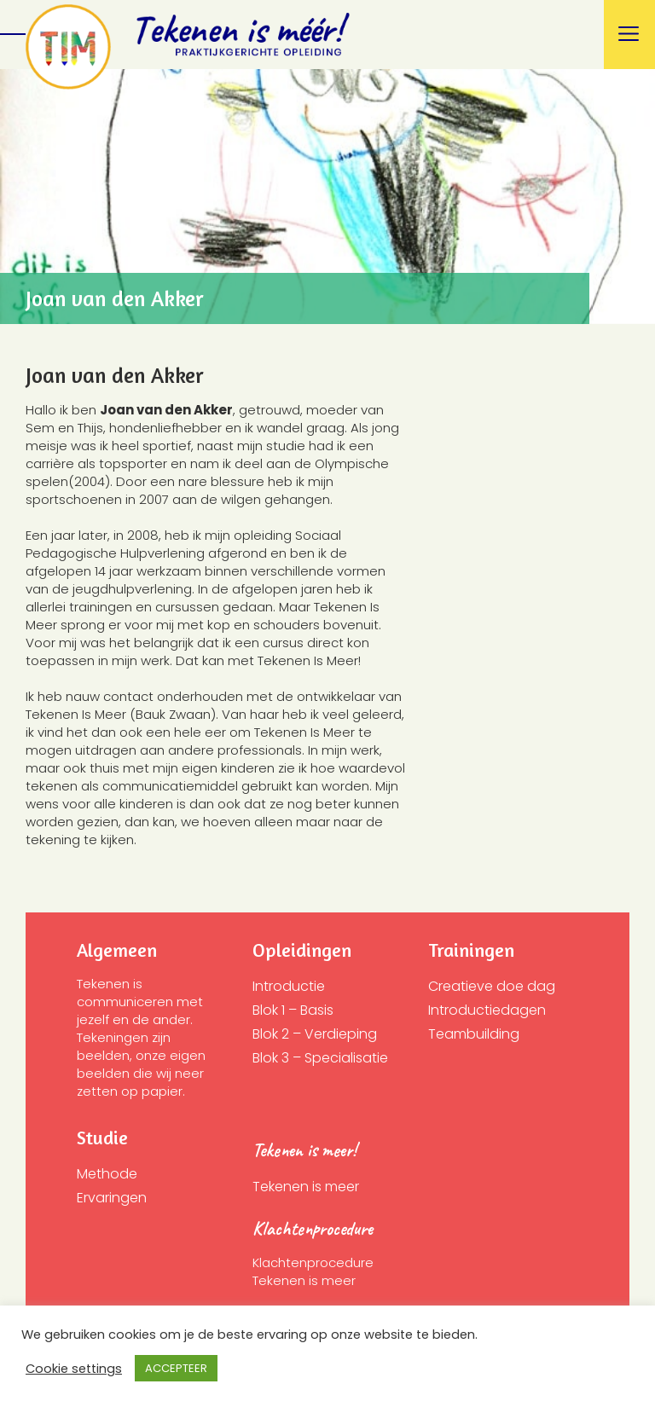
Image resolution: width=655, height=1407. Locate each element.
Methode (107, 1174)
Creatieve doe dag (491, 986)
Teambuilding (473, 1034)
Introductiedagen (487, 1010)
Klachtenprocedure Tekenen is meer (314, 1271)
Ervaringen (112, 1197)
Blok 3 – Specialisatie (320, 1058)
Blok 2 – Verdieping (314, 1034)
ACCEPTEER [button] (176, 1368)
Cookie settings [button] (74, 1368)
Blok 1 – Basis (292, 1010)
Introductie (288, 986)
